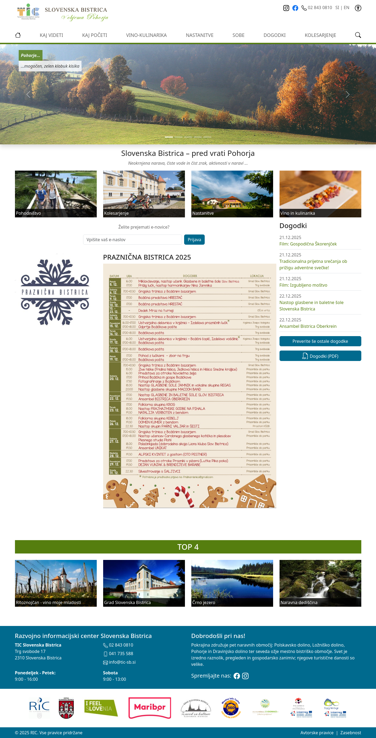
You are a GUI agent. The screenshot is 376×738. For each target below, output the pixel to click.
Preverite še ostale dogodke (320, 341)
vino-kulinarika (146, 35)
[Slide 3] (198, 137)
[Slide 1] (179, 137)
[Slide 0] (169, 137)
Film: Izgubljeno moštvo (303, 285)
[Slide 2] (188, 137)
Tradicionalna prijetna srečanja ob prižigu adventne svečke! (313, 264)
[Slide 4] (207, 137)
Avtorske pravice (317, 733)
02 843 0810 (317, 7)
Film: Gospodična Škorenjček (308, 244)
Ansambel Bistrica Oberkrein (308, 326)
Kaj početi (94, 35)
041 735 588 (118, 653)
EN (346, 7)
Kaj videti (51, 35)
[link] (358, 7)
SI (337, 7)
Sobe (238, 35)
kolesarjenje (320, 35)
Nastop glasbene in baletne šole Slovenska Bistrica (312, 305)
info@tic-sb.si (119, 662)
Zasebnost (350, 733)
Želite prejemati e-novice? (143, 227)
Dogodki (274, 35)
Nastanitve (200, 35)
